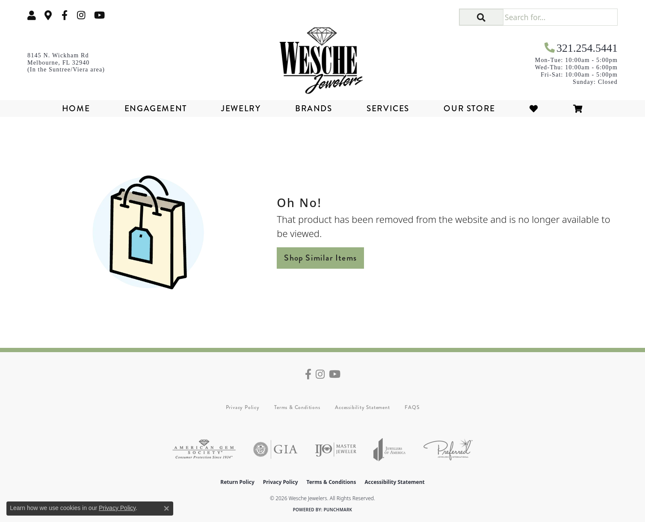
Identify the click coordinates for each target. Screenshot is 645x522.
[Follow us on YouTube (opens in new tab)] (99, 15)
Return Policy (237, 482)
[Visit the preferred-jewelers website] (448, 449)
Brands (313, 108)
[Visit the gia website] (275, 449)
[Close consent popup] (166, 508)
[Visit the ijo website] (335, 449)
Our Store (469, 108)
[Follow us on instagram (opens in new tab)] (81, 15)
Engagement (155, 108)
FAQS (412, 407)
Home (76, 108)
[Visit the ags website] (204, 449)
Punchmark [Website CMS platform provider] (338, 510)
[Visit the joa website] (389, 449)
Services (388, 108)
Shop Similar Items (320, 258)
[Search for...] (560, 17)
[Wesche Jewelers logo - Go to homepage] (322, 57)
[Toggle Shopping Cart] (578, 108)
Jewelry (240, 108)
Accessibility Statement (362, 407)
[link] (48, 15)
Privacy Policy (243, 407)
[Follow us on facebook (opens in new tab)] (64, 15)
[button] (31, 15)
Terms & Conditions (297, 407)
